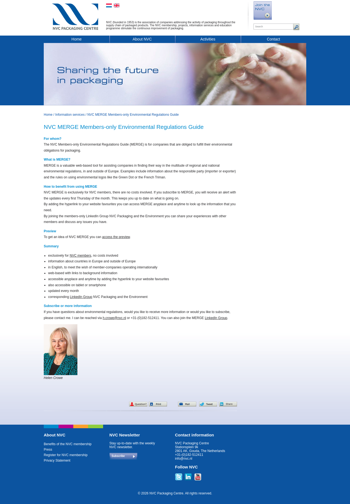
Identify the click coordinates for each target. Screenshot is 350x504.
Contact (273, 39)
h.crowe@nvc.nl (114, 318)
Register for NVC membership (66, 455)
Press (48, 449)
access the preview (116, 237)
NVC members (80, 255)
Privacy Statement (57, 460)
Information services (69, 115)
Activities (207, 39)
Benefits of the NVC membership (68, 444)
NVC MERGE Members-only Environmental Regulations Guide (133, 115)
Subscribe (118, 455)
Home (76, 39)
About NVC (142, 39)
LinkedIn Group (81, 297)
